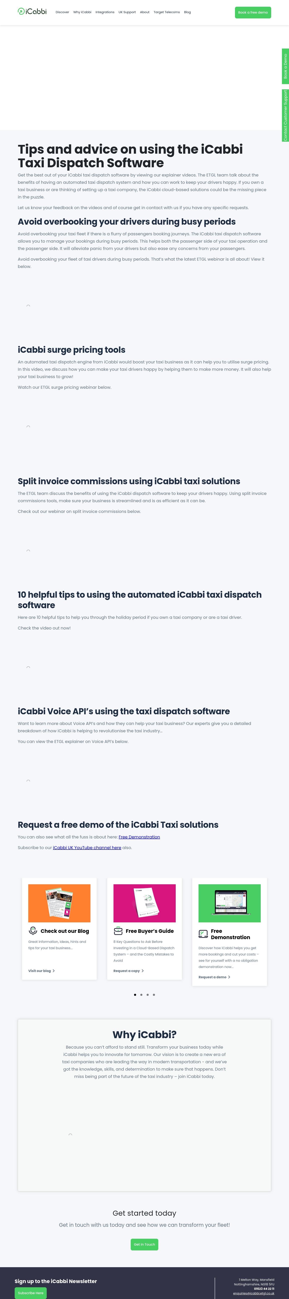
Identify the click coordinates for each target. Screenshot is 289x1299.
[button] (135, 1001)
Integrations (104, 12)
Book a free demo (253, 12)
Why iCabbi (82, 12)
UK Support (127, 12)
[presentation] (34, 946)
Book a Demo (285, 66)
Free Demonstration (139, 837)
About (145, 12)
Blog (187, 12)
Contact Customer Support (285, 115)
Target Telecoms (167, 12)
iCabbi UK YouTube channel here (87, 848)
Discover (62, 12)
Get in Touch (144, 1250)
